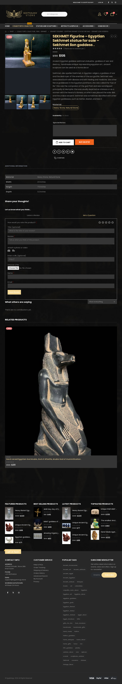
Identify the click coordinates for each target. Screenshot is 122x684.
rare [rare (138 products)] (77, 652)
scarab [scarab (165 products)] (65, 656)
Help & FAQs (38, 565)
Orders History (39, 573)
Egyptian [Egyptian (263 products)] (84, 590)
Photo (9, 250)
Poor (99, 222)
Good (109, 222)
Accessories (88, 26)
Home (7, 26)
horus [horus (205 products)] (75, 644)
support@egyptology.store (15, 580)
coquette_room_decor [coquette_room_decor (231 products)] (71, 590)
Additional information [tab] (16, 166)
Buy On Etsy (84, 142)
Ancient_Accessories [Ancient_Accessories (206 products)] (70, 565)
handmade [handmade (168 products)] (67, 627)
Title (14, 227)
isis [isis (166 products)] (81, 644)
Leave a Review (33, 215)
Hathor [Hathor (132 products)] (76, 631)
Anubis (8, 457)
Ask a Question (89, 215)
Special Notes (59, 122)
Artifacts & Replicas (69, 26)
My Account (38, 579)
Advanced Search (41, 576)
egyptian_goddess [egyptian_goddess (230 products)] (69, 598)
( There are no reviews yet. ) (74, 48)
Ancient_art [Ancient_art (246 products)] (67, 570)
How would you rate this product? (22, 222)
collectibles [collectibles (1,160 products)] (79, 586)
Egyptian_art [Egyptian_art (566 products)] (67, 594)
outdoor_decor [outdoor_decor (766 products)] (68, 652)
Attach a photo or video (18, 247)
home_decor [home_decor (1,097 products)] (81, 640)
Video (13, 250)
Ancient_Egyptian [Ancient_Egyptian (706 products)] (69, 578)
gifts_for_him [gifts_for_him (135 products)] (67, 623)
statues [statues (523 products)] (83, 660)
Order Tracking (39, 568)
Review (11, 236)
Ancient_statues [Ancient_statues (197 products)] (68, 582)
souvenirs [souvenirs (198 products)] (75, 660)
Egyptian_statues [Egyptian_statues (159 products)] (69, 615)
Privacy (36, 582)
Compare (60, 158)
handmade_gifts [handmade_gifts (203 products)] (79, 627)
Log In (100, 2)
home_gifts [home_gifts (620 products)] (67, 644)
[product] (61, 390)
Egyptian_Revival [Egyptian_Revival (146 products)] (69, 607)
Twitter (59, 152)
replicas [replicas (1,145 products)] (84, 652)
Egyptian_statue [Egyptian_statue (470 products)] (68, 611)
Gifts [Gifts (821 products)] (78, 619)
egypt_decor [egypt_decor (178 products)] (82, 615)
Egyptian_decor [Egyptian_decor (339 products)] (79, 594)
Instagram (18, 592)
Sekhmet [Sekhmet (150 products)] (66, 660)
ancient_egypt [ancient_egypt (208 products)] (68, 574)
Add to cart (65, 142)
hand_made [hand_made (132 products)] (67, 631)
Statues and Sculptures (46, 26)
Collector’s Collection (23, 25)
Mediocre (103, 222)
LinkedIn (63, 152)
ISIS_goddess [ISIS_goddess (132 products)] (68, 648)
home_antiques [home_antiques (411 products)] (68, 640)
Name (11, 273)
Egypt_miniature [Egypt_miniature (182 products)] (68, 619)
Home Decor (103, 26)
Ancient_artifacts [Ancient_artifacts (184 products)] (79, 570)
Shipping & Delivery (41, 570)
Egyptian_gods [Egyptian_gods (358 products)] (68, 603)
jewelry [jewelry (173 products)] (77, 648)
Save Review (14, 292)
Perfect (112, 222)
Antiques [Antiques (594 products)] (80, 582)
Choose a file (13, 265)
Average (106, 222)
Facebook (54, 152)
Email (72, 152)
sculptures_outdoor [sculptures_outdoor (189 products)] (77, 656)
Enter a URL (17, 255)
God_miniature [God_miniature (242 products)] (80, 623)
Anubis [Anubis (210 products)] (65, 586)
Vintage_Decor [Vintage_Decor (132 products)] (68, 665)
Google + (68, 152)
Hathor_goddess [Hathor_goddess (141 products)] (69, 636)
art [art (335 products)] (71, 586)
